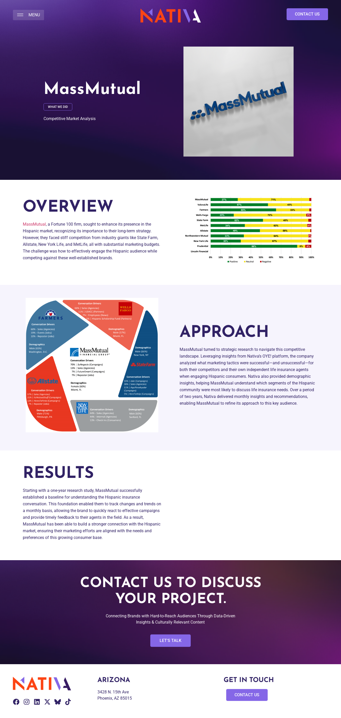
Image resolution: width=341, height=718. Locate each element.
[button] (28, 15)
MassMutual (34, 224)
